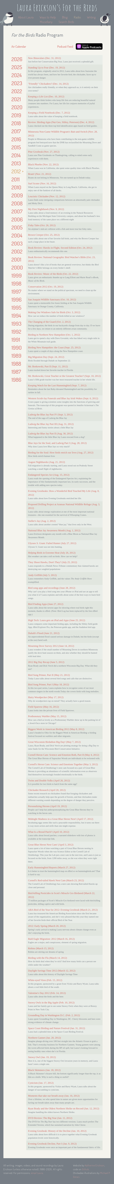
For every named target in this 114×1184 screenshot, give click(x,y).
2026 (16, 59)
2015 (16, 147)
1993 (16, 323)
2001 (16, 259)
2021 (16, 99)
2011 (15, 179)
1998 (16, 283)
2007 (17, 211)
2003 (17, 243)
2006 (17, 219)
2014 (16, 155)
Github (85, 1169)
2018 (16, 123)
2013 (16, 163)
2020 (16, 107)
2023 (16, 83)
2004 (16, 235)
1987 (16, 371)
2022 (16, 91)
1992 (16, 331)
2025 (16, 67)
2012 (16, 171)
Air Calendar (18, 46)
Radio (78, 17)
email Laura (37, 1173)
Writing (91, 17)
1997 (16, 291)
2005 (17, 227)
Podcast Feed (65, 46)
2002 (16, 251)
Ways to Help (48, 17)
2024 (16, 75)
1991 (15, 339)
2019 (16, 115)
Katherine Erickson (94, 1165)
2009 (17, 195)
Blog (65, 17)
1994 (16, 315)
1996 (16, 299)
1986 (16, 379)
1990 (16, 347)
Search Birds (66, 22)
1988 (16, 363)
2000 (17, 267)
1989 (16, 355)
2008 (17, 203)
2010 (16, 187)
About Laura (26, 17)
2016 (16, 139)
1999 (16, 275)
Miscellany (46, 22)
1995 (16, 307)
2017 (16, 131)
